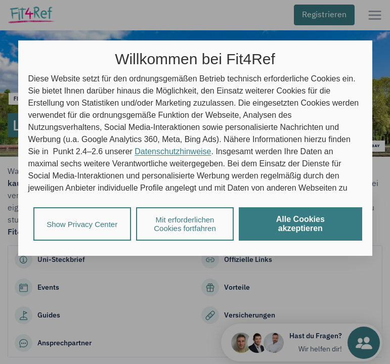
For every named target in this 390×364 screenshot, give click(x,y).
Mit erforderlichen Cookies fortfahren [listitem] (185, 224)
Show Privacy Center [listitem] (82, 224)
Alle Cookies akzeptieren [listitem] (300, 224)
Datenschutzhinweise (173, 151)
